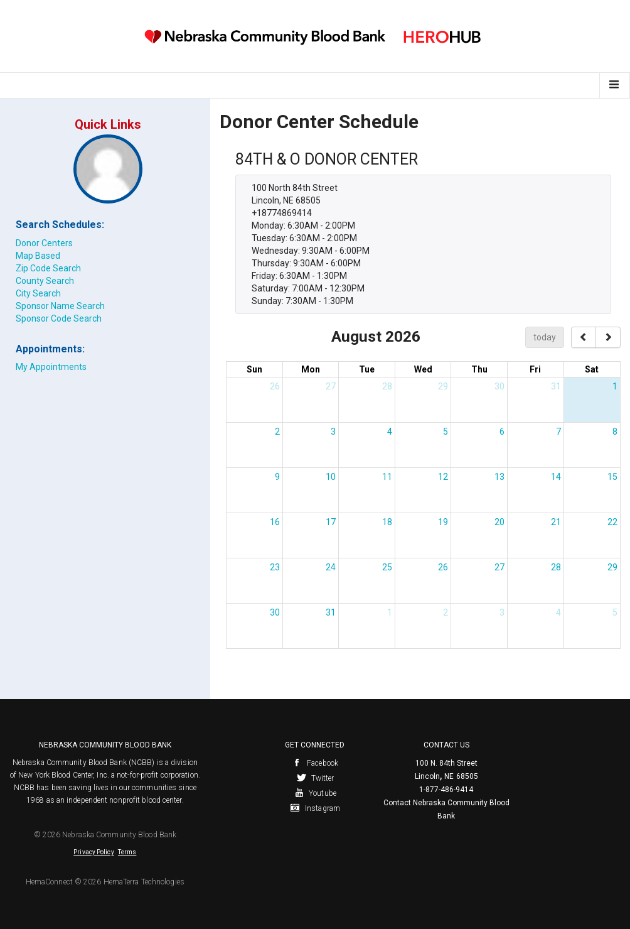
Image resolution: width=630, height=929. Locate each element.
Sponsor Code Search (59, 318)
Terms (127, 852)
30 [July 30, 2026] (499, 386)
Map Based (38, 256)
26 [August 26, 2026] (443, 567)
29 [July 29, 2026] (443, 386)
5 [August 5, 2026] (445, 431)
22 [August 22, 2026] (612, 522)
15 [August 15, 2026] (612, 477)
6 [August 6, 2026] (502, 431)
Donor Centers (44, 243)
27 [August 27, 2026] (499, 567)
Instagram (315, 808)
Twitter (315, 778)
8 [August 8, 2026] (614, 431)
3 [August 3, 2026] (333, 431)
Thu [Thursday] (479, 369)
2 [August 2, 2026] (277, 431)
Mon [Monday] (310, 369)
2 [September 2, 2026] (445, 612)
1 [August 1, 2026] (614, 386)
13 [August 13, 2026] (499, 477)
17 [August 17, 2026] (331, 522)
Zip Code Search (48, 268)
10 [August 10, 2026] (331, 477)
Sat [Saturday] (592, 369)
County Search (45, 281)
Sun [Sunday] (254, 369)
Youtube (315, 793)
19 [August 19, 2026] (443, 522)
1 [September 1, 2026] (389, 612)
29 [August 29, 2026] (612, 567)
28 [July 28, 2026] (387, 386)
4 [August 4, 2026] (389, 431)
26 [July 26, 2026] (275, 386)
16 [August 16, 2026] (275, 522)
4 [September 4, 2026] (558, 612)
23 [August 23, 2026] (275, 567)
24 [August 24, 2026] (331, 567)
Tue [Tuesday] (367, 369)
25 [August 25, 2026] (387, 567)
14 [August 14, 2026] (556, 477)
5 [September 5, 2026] (614, 612)
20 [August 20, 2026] (499, 522)
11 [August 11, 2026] (387, 477)
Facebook (315, 763)
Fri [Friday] (535, 369)
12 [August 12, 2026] (443, 477)
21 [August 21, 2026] (556, 522)
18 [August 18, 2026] (387, 522)
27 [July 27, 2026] (331, 386)
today (544, 337)
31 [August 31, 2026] (331, 612)
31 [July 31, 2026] (556, 386)
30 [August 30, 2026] (275, 612)
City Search (38, 293)
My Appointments (51, 367)
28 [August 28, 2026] (556, 567)
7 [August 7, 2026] (558, 431)
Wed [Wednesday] (423, 369)
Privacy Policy (93, 852)
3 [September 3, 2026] (502, 612)
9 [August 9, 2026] (277, 477)
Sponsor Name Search (60, 306)
